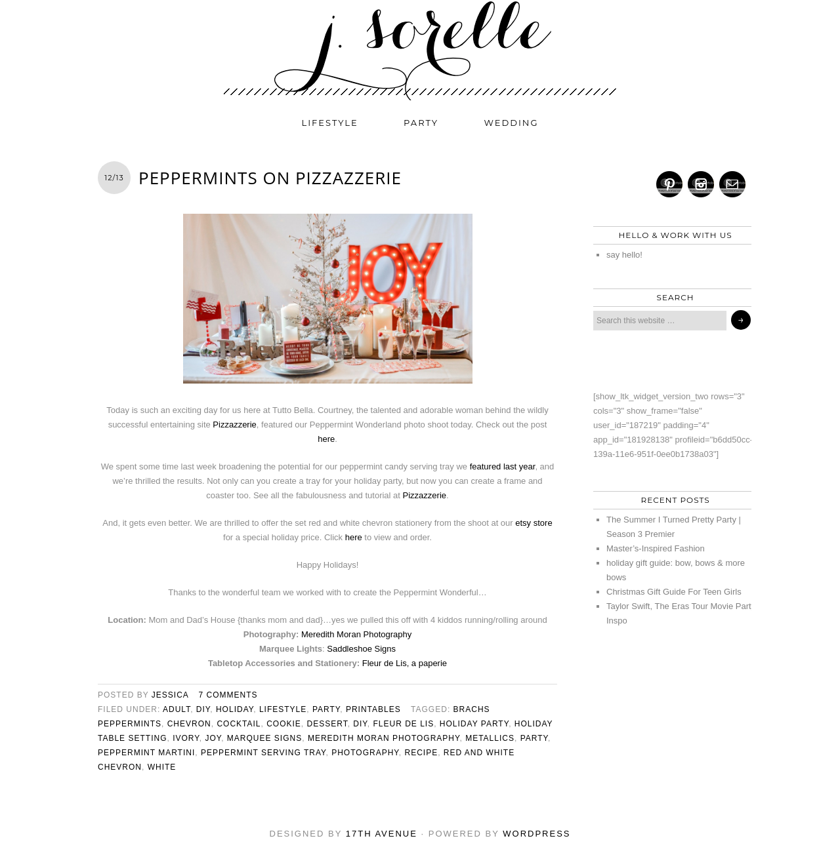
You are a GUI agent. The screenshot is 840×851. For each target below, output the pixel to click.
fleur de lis (403, 723)
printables (373, 709)
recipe (421, 752)
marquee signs (264, 738)
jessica (170, 695)
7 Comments (228, 695)
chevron (189, 723)
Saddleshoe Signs (361, 649)
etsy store (533, 523)
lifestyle (330, 122)
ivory (186, 738)
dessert (327, 723)
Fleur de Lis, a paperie (404, 663)
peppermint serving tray (263, 752)
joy (213, 738)
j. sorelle (420, 50)
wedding (511, 122)
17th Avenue (381, 834)
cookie (283, 723)
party (421, 122)
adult (176, 709)
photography (365, 752)
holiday (234, 709)
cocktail (239, 723)
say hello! (624, 255)
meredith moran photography (384, 738)
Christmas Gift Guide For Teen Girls (674, 592)
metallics (489, 738)
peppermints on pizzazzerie (270, 177)
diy (203, 709)
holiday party (474, 723)
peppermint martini (146, 752)
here (326, 439)
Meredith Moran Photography (356, 634)
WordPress (536, 834)
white (162, 767)
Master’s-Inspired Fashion (655, 548)
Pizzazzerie (234, 424)
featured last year (503, 466)
